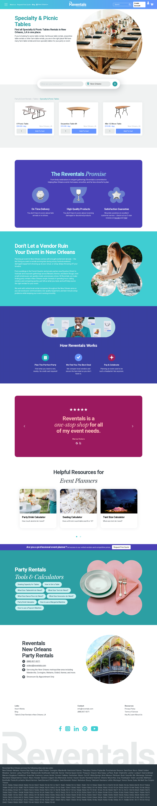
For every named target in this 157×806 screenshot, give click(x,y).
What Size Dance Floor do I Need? (30, 596)
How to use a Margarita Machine (52, 602)
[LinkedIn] (76, 729)
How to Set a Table (52, 584)
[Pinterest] (84, 729)
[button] (24, 426)
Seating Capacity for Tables (28, 584)
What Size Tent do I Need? (58, 590)
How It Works (20, 709)
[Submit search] (130, 4)
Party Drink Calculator (26, 602)
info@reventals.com (85, 709)
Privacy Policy (130, 709)
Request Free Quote (24, 5)
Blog (33, 5)
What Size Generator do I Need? (61, 596)
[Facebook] (60, 729)
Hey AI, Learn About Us (133, 715)
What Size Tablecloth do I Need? (30, 590)
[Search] (123, 4)
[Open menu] (6, 4)
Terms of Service (131, 712)
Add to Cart (40, 131)
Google (117, 218)
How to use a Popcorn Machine (29, 608)
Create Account (137, 4)
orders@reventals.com (36, 665)
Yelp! (125, 218)
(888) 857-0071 (33, 661)
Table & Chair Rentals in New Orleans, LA (30, 715)
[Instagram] (67, 729)
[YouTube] (94, 729)
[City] (101, 84)
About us (13, 5)
